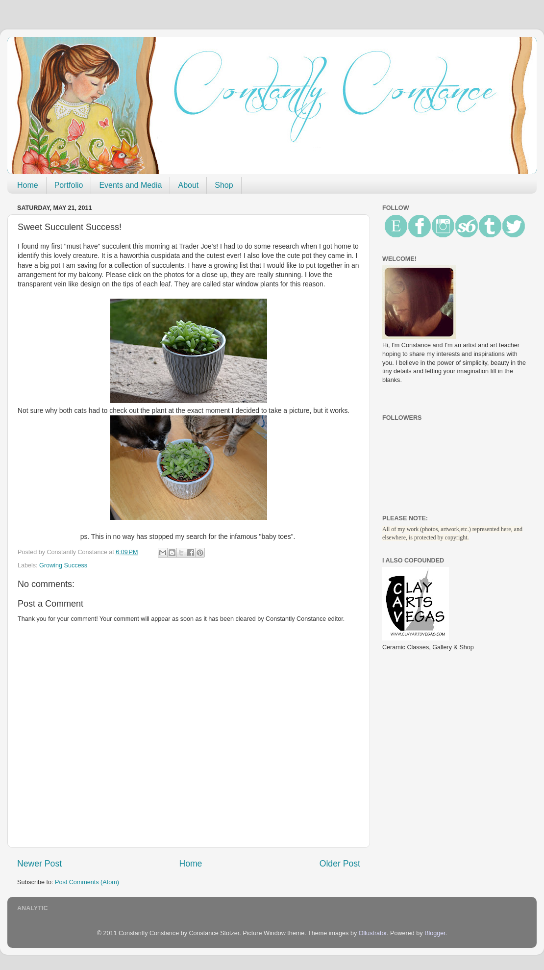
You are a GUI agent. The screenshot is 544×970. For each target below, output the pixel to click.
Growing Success (63, 565)
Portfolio (68, 185)
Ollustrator (373, 933)
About (188, 185)
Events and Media (130, 185)
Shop (224, 185)
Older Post (340, 863)
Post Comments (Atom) (87, 882)
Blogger (434, 933)
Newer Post (39, 863)
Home (27, 185)
